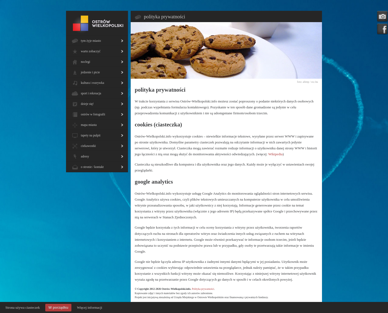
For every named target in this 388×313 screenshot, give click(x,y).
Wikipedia (275, 154)
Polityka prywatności (203, 288)
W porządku (58, 307)
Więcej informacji (89, 307)
